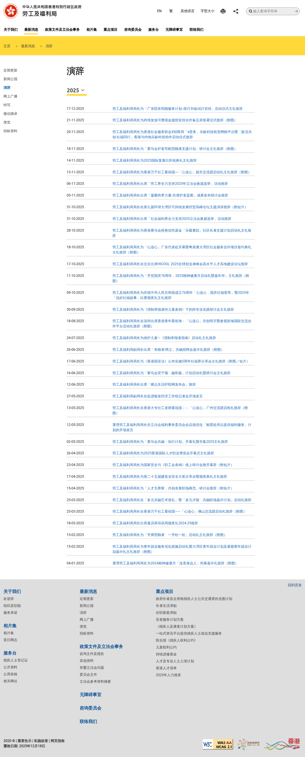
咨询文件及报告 (92, 654)
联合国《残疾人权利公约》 (177, 640)
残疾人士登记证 (15, 660)
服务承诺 (10, 613)
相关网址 (10, 681)
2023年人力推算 (168, 675)
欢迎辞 (8, 599)
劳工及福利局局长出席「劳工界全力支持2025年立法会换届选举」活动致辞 (170, 184)
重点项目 (110, 29)
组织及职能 (12, 606)
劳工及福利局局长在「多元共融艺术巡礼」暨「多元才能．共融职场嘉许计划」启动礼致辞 (181, 500)
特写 (6, 104)
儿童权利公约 (166, 647)
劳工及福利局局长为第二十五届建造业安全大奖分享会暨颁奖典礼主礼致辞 (169, 476)
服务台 (153, 29)
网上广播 (10, 96)
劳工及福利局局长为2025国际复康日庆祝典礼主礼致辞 (154, 160)
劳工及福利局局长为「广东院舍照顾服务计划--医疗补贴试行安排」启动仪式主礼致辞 (177, 109)
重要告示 (24, 741)
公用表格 (10, 674)
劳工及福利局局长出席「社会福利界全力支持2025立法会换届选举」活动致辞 (171, 219)
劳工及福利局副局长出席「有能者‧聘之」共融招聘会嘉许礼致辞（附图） (168, 350)
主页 (6, 46)
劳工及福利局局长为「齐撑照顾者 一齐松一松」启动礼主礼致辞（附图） (169, 535)
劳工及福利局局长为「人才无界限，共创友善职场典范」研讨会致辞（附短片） (173, 488)
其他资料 (87, 661)
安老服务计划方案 (170, 619)
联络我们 (196, 29)
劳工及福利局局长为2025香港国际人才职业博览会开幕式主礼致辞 (163, 453)
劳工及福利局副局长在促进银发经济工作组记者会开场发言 (157, 396)
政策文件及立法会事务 (62, 29)
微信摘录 (10, 113)
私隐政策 (41, 741)
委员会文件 (88, 675)
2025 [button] (73, 90)
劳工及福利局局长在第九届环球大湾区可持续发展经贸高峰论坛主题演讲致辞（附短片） (180, 207)
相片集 (91, 29)
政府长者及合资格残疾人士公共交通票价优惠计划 (194, 599)
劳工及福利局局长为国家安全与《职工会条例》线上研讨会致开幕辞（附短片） (173, 465)
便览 (6, 122)
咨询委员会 (133, 29)
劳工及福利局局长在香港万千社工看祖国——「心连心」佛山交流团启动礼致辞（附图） (179, 511)
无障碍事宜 (174, 29)
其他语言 (188, 11)
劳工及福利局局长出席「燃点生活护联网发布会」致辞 (154, 384)
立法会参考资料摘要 (95, 681)
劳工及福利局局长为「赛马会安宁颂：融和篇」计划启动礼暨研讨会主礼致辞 (171, 373)
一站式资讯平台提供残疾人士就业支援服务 (189, 633)
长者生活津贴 (166, 606)
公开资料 (10, 667)
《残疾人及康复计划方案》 (177, 626)
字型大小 (207, 11)
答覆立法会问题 (92, 668)
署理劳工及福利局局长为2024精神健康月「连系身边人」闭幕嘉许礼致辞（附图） (175, 563)
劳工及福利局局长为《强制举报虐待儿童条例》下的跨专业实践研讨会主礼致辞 (173, 309)
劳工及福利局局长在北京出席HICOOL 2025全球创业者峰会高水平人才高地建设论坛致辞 (180, 264)
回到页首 (295, 585)
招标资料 (10, 130)
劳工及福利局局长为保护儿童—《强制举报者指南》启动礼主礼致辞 (164, 338)
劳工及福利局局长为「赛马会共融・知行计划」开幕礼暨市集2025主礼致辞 (170, 442)
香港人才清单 (166, 668)
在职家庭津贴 (166, 613)
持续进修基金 (166, 654)
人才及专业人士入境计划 (175, 661)
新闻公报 (10, 78)
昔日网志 (10, 640)
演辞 (6, 87)
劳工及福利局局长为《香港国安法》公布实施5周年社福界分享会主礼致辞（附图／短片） (181, 361)
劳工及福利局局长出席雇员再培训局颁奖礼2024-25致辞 (155, 523)
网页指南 (57, 741)
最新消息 (31, 29)
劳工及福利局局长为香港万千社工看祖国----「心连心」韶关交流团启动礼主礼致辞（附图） (181, 172)
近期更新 (10, 70)
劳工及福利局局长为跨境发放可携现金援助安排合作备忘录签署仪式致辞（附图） (174, 120)
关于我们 (11, 29)
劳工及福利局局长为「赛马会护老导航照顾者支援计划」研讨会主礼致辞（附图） (174, 149)
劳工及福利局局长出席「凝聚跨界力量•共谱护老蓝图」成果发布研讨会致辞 (170, 195)
